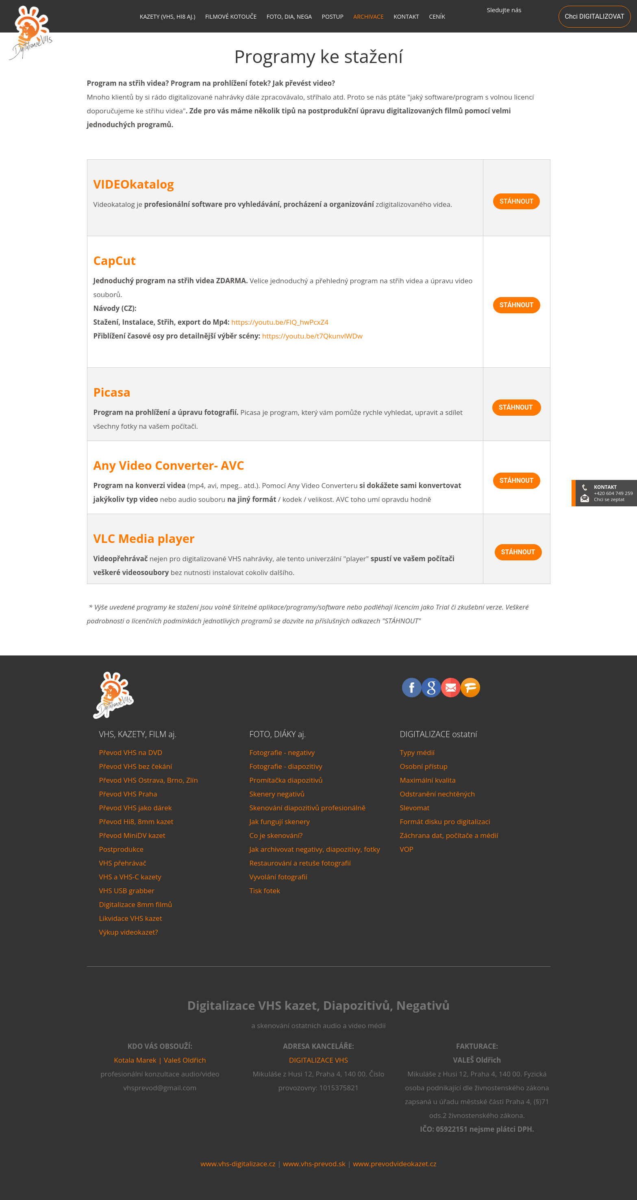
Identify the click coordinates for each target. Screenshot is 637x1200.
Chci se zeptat (609, 499)
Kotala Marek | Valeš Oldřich (160, 1060)
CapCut (114, 260)
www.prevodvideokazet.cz (395, 1163)
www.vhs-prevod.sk (314, 1163)
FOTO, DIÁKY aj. (278, 734)
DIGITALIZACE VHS (318, 1060)
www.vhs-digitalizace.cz (237, 1163)
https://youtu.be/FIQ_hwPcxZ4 (279, 322)
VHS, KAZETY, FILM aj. (138, 734)
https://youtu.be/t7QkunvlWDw (312, 336)
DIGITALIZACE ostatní (438, 734)
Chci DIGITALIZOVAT (594, 16)
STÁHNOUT (516, 201)
